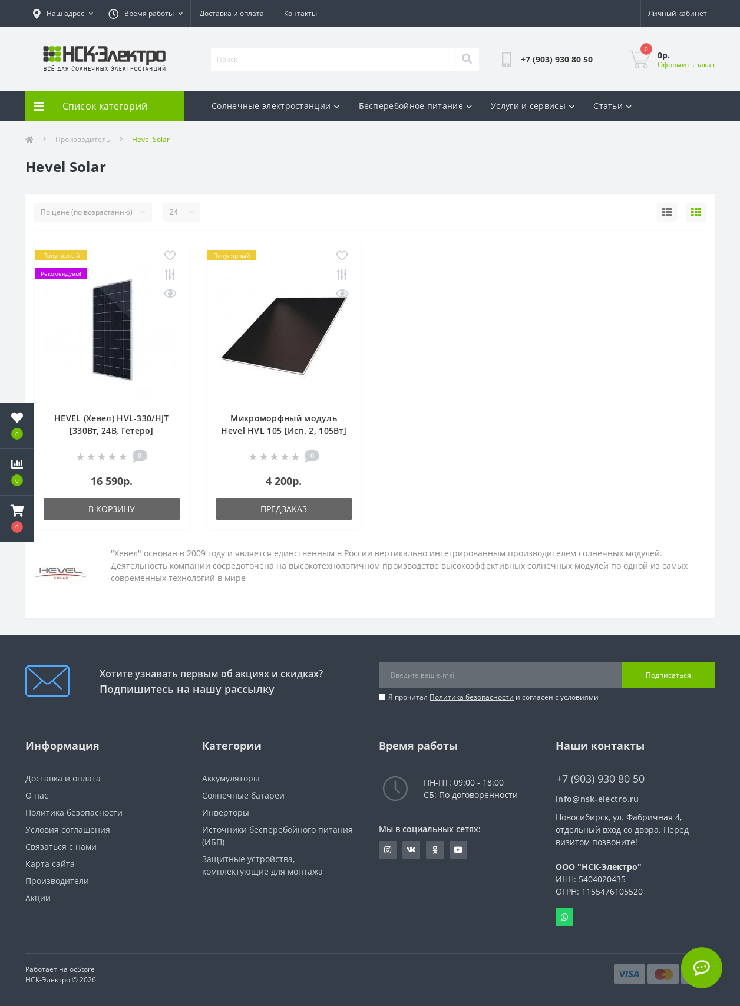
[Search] (466, 59)
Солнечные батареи (243, 795)
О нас (36, 795)
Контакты (300, 13)
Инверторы (225, 812)
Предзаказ (283, 508)
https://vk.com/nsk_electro (411, 850)
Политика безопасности (472, 697)
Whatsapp (564, 917)
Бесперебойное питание (416, 105)
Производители (57, 880)
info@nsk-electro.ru (597, 798)
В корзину (111, 508)
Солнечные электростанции (276, 105)
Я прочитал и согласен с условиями (493, 697)
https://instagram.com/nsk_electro (387, 850)
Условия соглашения (67, 829)
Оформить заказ (686, 65)
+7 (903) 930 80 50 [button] (600, 779)
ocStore (82, 969)
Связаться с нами (61, 846)
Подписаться (668, 675)
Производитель (82, 139)
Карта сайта (50, 863)
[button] (17, 519)
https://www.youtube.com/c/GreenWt (458, 850)
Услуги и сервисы (532, 105)
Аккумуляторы (231, 778)
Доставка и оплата (232, 13)
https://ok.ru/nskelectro (435, 850)
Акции (38, 897)
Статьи (612, 105)
